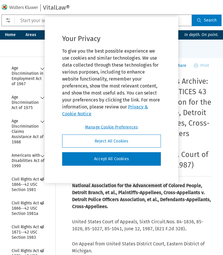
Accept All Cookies (111, 158)
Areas (31, 34)
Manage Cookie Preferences (111, 126)
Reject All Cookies (112, 140)
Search (207, 20)
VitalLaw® (56, 7)
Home (10, 34)
